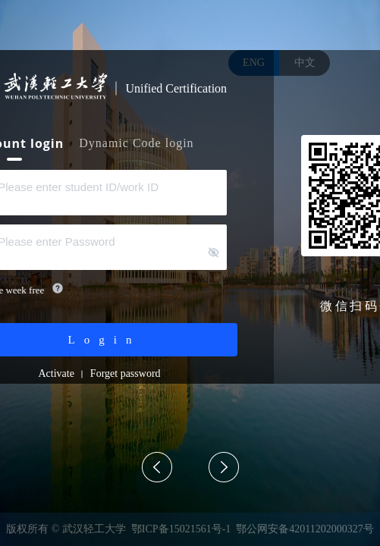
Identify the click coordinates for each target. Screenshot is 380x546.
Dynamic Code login (136, 142)
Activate (56, 373)
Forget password (125, 373)
